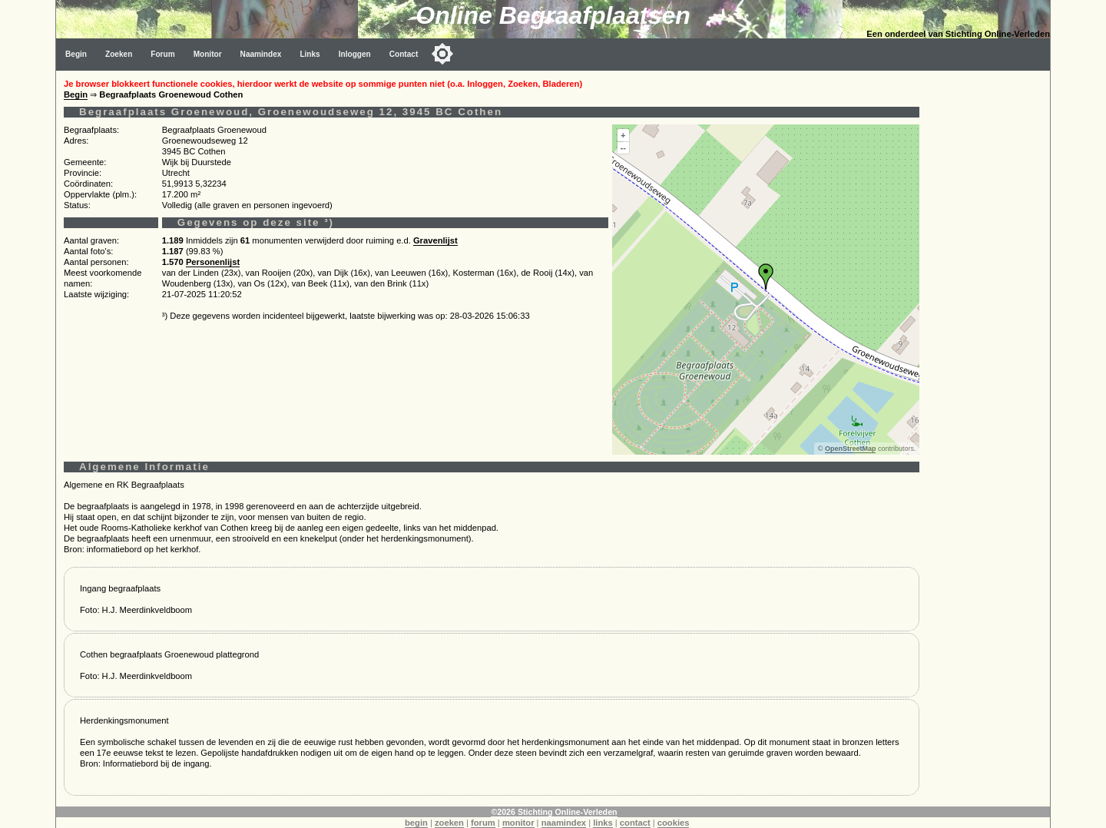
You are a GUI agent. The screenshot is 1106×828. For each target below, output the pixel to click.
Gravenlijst (435, 240)
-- (623, 147)
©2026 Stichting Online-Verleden (554, 811)
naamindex (563, 822)
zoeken (449, 822)
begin (416, 822)
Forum (162, 54)
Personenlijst (213, 262)
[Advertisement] (988, 301)
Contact (404, 54)
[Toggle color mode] (442, 53)
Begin (76, 54)
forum (483, 822)
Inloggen (355, 54)
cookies (673, 822)
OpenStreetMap (850, 448)
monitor (518, 822)
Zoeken (118, 54)
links (603, 822)
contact (635, 822)
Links (310, 54)
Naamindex (261, 54)
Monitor (208, 54)
